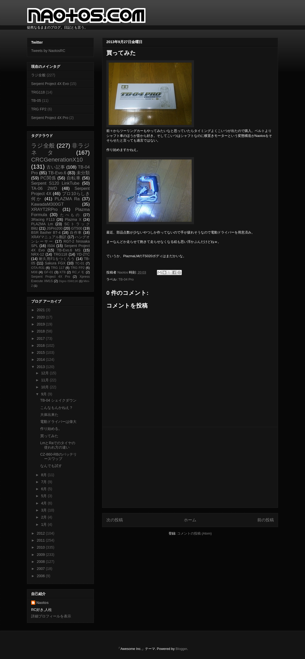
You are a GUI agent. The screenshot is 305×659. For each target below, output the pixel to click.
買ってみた (49, 436)
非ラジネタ (60, 149)
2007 (41, 569)
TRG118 (38, 92)
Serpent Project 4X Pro (49, 118)
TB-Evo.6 (57, 172)
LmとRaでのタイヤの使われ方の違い (57, 445)
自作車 (76, 232)
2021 (41, 310)
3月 (44, 510)
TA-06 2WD (44, 188)
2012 (41, 533)
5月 (44, 496)
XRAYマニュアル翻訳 (48, 237)
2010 (41, 547)
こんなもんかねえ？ (56, 407)
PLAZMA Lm (42, 224)
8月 (44, 475)
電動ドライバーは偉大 (58, 422)
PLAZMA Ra (67, 198)
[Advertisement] (190, 467)
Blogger (181, 649)
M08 (34, 272)
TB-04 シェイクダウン (58, 400)
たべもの (70, 215)
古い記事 (55, 167)
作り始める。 (51, 429)
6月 (44, 489)
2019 (41, 324)
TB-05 (36, 100)
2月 (44, 517)
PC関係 (48, 178)
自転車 (74, 178)
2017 (41, 338)
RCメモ (78, 272)
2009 (41, 555)
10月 (45, 387)
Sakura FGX (55, 263)
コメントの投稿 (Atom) (194, 533)
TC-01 (79, 263)
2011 (41, 540)
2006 (41, 576)
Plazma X (73, 219)
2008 (41, 562)
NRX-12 (37, 254)
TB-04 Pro (126, 279)
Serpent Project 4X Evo (50, 84)
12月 (45, 373)
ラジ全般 (38, 75)
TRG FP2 (38, 109)
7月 (44, 482)
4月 (44, 503)
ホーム (190, 520)
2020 (41, 317)
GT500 (76, 228)
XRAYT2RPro (44, 209)
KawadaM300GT (47, 204)
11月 (45, 380)
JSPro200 (55, 228)
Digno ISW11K (68, 281)
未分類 (83, 172)
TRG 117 (57, 268)
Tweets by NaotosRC (48, 51)
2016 (41, 345)
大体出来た (49, 414)
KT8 (63, 272)
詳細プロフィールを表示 (51, 616)
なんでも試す (51, 466)
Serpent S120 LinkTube (55, 183)
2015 (41, 352)
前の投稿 (265, 520)
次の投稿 (114, 520)
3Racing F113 (43, 219)
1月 (44, 524)
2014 (41, 359)
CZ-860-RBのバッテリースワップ (58, 456)
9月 (44, 394)
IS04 (51, 246)
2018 (41, 331)
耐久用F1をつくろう (57, 259)
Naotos (42, 603)
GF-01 (48, 272)
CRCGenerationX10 (57, 159)
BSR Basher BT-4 (46, 232)
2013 (41, 367)
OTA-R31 (38, 268)
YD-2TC (83, 254)
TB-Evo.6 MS (68, 250)
